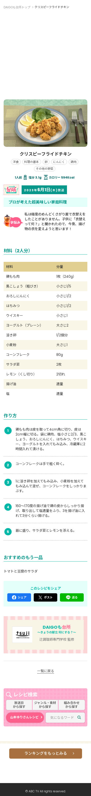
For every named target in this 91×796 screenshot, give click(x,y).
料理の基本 (31, 162)
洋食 (16, 162)
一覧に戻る (45, 671)
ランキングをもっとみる (45, 753)
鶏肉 (73, 162)
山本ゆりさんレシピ (24, 717)
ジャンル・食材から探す (45, 705)
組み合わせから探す (72, 705)
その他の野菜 (44, 169)
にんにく (59, 162)
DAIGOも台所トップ (17, 7)
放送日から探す (19, 705)
